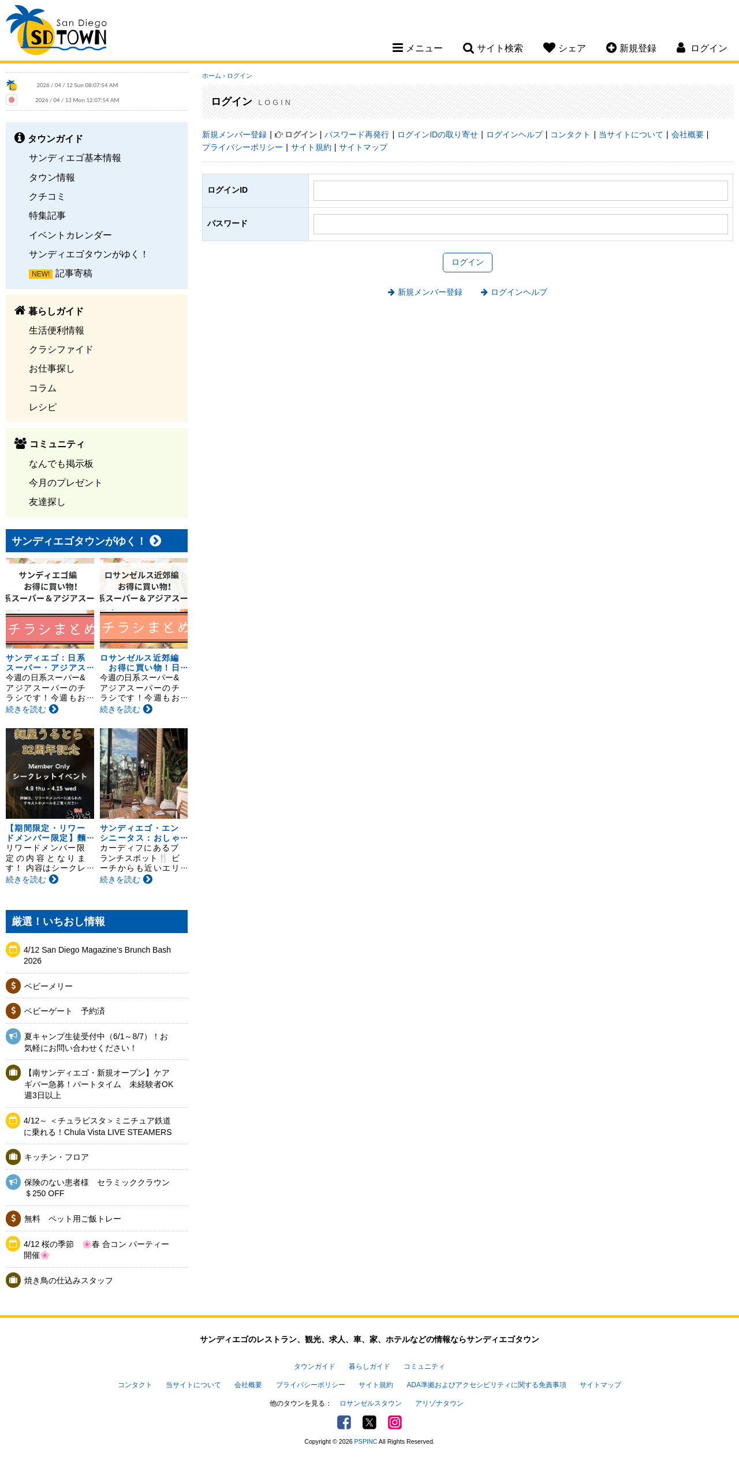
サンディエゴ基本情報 (75, 157)
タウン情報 (52, 177)
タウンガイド (314, 1366)
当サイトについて (631, 134)
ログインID (227, 189)
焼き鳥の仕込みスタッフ (68, 1280)
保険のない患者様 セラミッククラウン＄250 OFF (97, 1188)
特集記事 (47, 215)
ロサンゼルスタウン (370, 1403)
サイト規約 (311, 147)
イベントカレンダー (70, 235)
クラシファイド (61, 349)
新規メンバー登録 (234, 134)
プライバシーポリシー (242, 147)
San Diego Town (56, 32)
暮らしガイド (369, 1366)
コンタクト (570, 134)
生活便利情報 (56, 330)
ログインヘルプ (514, 134)
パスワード (227, 223)
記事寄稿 (73, 273)
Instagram (395, 1422)
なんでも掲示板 (61, 463)
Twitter (369, 1422)
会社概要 (687, 134)
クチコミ (47, 196)
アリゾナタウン (439, 1403)
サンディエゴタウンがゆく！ (89, 254)
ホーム (211, 75)
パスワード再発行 (356, 134)
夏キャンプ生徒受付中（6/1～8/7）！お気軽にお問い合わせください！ (96, 1042)
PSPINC (366, 1441)
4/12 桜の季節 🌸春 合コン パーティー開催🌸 (96, 1249)
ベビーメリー (48, 986)
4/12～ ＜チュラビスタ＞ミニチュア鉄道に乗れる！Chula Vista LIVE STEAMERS (97, 1126)
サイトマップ (363, 147)
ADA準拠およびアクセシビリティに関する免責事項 (486, 1385)
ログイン (239, 75)
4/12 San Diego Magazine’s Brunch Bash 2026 (97, 955)
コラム (43, 388)
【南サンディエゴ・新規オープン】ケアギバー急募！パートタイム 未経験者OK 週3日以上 (99, 1084)
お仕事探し (52, 368)
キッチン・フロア (56, 1157)
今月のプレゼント (66, 482)
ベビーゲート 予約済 (64, 1011)
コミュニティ (424, 1366)
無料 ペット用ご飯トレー (72, 1218)
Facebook (344, 1422)
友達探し (47, 501)
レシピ (43, 407)
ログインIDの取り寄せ (437, 134)
